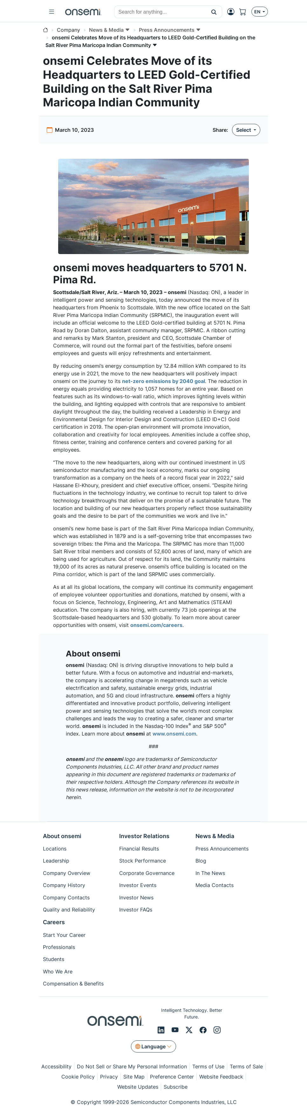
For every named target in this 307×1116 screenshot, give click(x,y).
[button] (214, 11)
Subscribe (176, 1087)
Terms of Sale (246, 1066)
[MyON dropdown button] (232, 12)
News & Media (214, 836)
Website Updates (137, 1087)
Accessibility (56, 1066)
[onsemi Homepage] (83, 11)
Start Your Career (64, 935)
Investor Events (137, 885)
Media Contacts (214, 885)
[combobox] (160, 12)
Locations (54, 848)
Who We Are (57, 971)
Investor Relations (144, 836)
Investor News (136, 897)
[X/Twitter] (190, 1030)
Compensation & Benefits (73, 983)
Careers (54, 922)
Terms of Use (208, 1066)
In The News (210, 873)
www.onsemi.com (174, 733)
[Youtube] (176, 1030)
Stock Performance (142, 860)
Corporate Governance (146, 873)
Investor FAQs (135, 909)
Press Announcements (222, 848)
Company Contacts (66, 897)
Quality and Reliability (69, 909)
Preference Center (172, 1076)
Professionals (59, 947)
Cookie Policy (78, 1076)
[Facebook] (204, 1030)
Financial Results (139, 848)
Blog (200, 860)
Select (244, 130)
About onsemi (62, 836)
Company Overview (66, 873)
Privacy (109, 1076)
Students (53, 959)
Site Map (134, 1076)
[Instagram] (217, 1030)
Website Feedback (221, 1076)
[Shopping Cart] (245, 12)
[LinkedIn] (162, 1030)
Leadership (56, 860)
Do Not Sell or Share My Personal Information (132, 1066)
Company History (64, 885)
